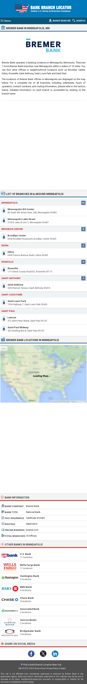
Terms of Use (40, 668)
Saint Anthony (15, 284)
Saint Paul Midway (18, 327)
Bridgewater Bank (30, 631)
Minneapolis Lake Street (21, 219)
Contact (62, 668)
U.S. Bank (25, 554)
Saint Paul (8, 311)
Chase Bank (27, 598)
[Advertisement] (43, 144)
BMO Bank (26, 587)
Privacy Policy (52, 668)
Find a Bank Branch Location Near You (42, 664)
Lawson (12, 317)
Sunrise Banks (28, 620)
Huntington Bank (29, 576)
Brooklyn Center (17, 235)
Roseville (13, 268)
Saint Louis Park (17, 301)
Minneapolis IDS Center (21, 209)
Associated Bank (29, 609)
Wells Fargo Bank (30, 565)
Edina (11, 252)
